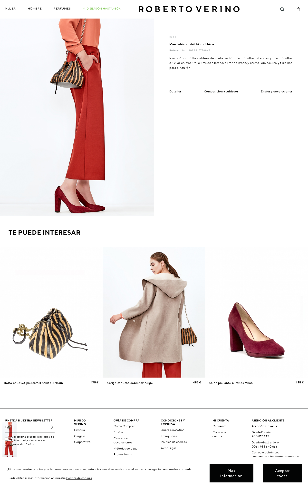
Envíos (118, 432)
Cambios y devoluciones (123, 440)
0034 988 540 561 (264, 446)
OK (51, 427)
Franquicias (169, 436)
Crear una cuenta (219, 434)
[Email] (26, 427)
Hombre (35, 8)
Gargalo (79, 436)
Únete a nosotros (172, 430)
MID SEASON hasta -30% (102, 8)
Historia (79, 430)
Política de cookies (174, 442)
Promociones (123, 454)
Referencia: (177, 50)
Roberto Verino (189, 9)
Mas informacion (231, 473)
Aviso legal (168, 448)
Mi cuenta (219, 426)
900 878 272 (260, 436)
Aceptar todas (282, 473)
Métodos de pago (125, 448)
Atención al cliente (265, 426)
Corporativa (82, 442)
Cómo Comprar (124, 426)
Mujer (10, 8)
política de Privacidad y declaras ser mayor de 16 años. (32, 440)
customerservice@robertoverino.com (277, 456)
